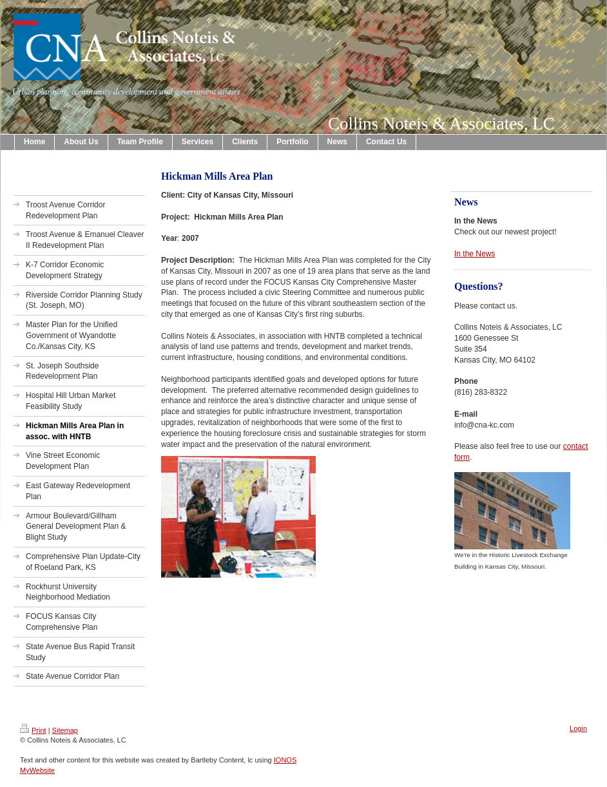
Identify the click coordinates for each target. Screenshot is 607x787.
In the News (474, 253)
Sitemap (65, 730)
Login (578, 728)
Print (33, 730)
